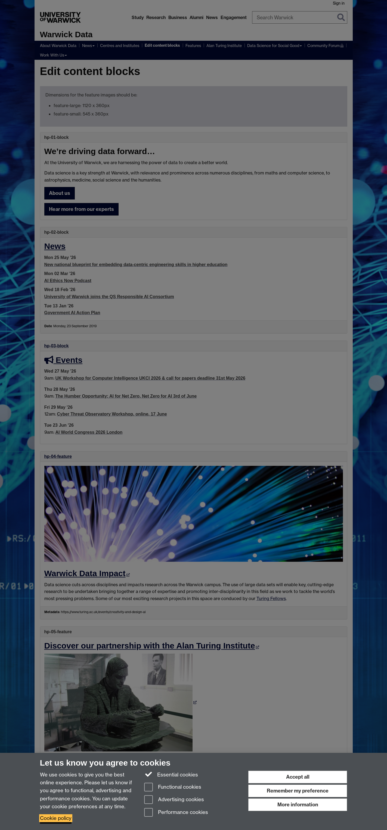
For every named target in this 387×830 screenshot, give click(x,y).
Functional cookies (172, 787)
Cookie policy (56, 818)
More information (297, 804)
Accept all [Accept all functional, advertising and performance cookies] (297, 777)
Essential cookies (171, 774)
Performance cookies (176, 813)
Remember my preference (298, 791)
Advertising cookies (174, 800)
